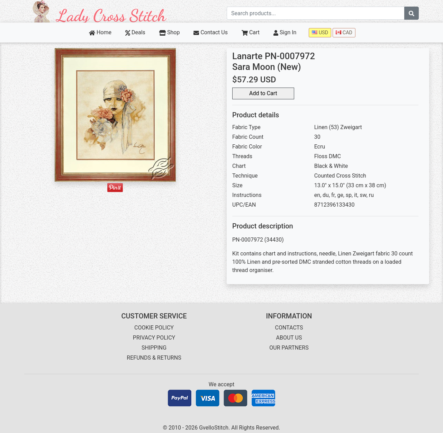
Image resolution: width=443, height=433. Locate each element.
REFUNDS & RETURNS (154, 357)
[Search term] (316, 13)
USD (320, 33)
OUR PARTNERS (288, 347)
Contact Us (210, 32)
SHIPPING (154, 347)
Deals (135, 32)
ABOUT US (289, 337)
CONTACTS (289, 327)
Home (100, 32)
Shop (169, 32)
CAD (344, 33)
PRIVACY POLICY (154, 337)
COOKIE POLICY (154, 327)
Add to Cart (263, 93)
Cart (251, 32)
